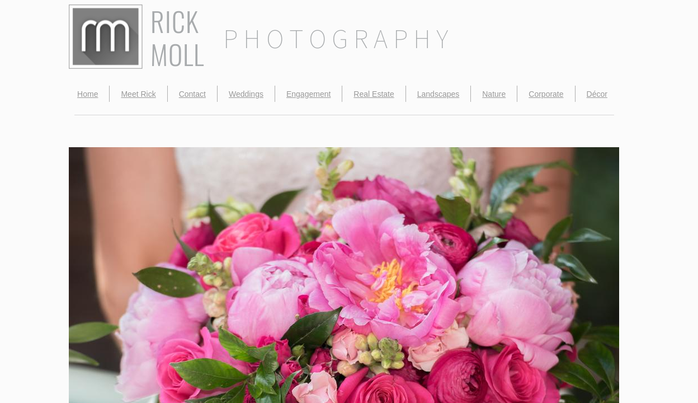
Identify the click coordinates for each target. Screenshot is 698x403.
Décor (597, 94)
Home (87, 94)
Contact (192, 94)
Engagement (308, 94)
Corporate (546, 94)
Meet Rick (138, 94)
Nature (494, 94)
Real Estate (373, 94)
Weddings (246, 94)
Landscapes (438, 94)
